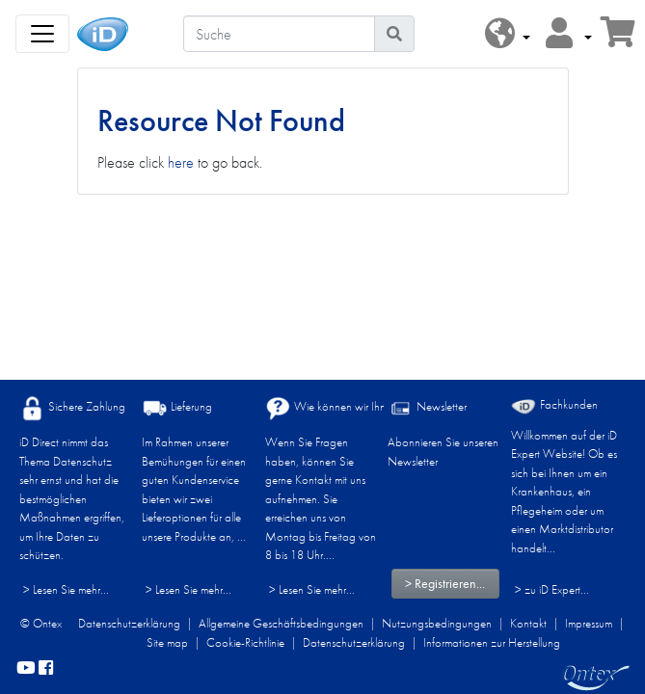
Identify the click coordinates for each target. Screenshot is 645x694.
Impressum (588, 623)
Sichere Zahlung (72, 408)
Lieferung (177, 408)
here (181, 162)
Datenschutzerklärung (129, 623)
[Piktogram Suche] (394, 33)
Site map (167, 642)
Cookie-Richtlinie (245, 642)
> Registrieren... (445, 583)
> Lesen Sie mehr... (66, 589)
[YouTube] (26, 669)
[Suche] (279, 33)
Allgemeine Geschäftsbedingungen (281, 623)
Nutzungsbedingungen (437, 623)
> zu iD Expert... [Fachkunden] (552, 589)
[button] (507, 34)
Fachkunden (554, 405)
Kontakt (528, 623)
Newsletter (427, 408)
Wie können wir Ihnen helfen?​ (349, 408)
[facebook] (46, 669)
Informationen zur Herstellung (491, 642)
